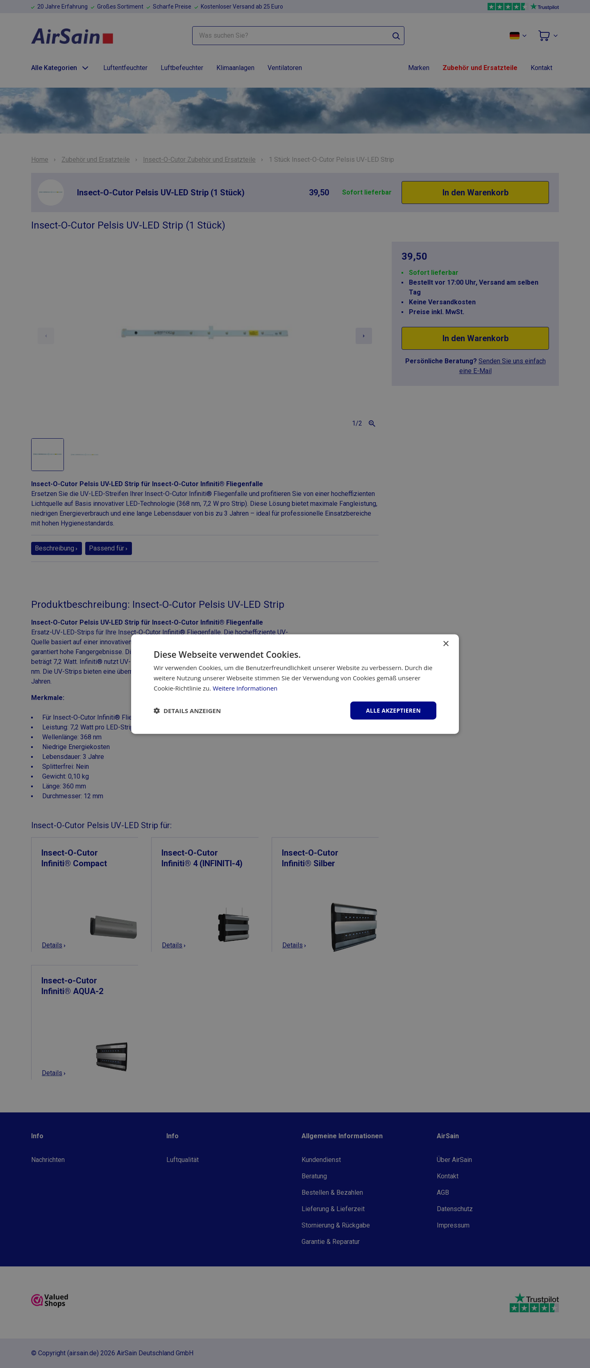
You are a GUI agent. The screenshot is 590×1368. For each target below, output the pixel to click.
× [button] (445, 644)
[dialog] (295, 684)
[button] (187, 710)
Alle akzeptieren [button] (393, 710)
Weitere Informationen (245, 688)
